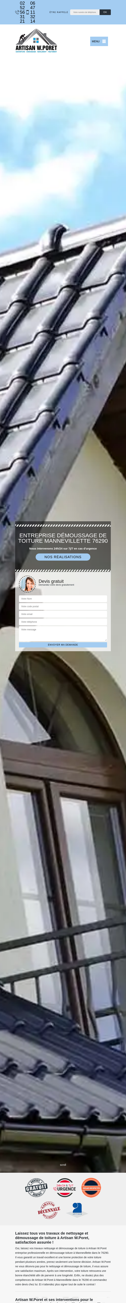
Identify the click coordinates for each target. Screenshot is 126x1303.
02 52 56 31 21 (18, 12)
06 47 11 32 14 (29, 12)
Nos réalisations (63, 557)
